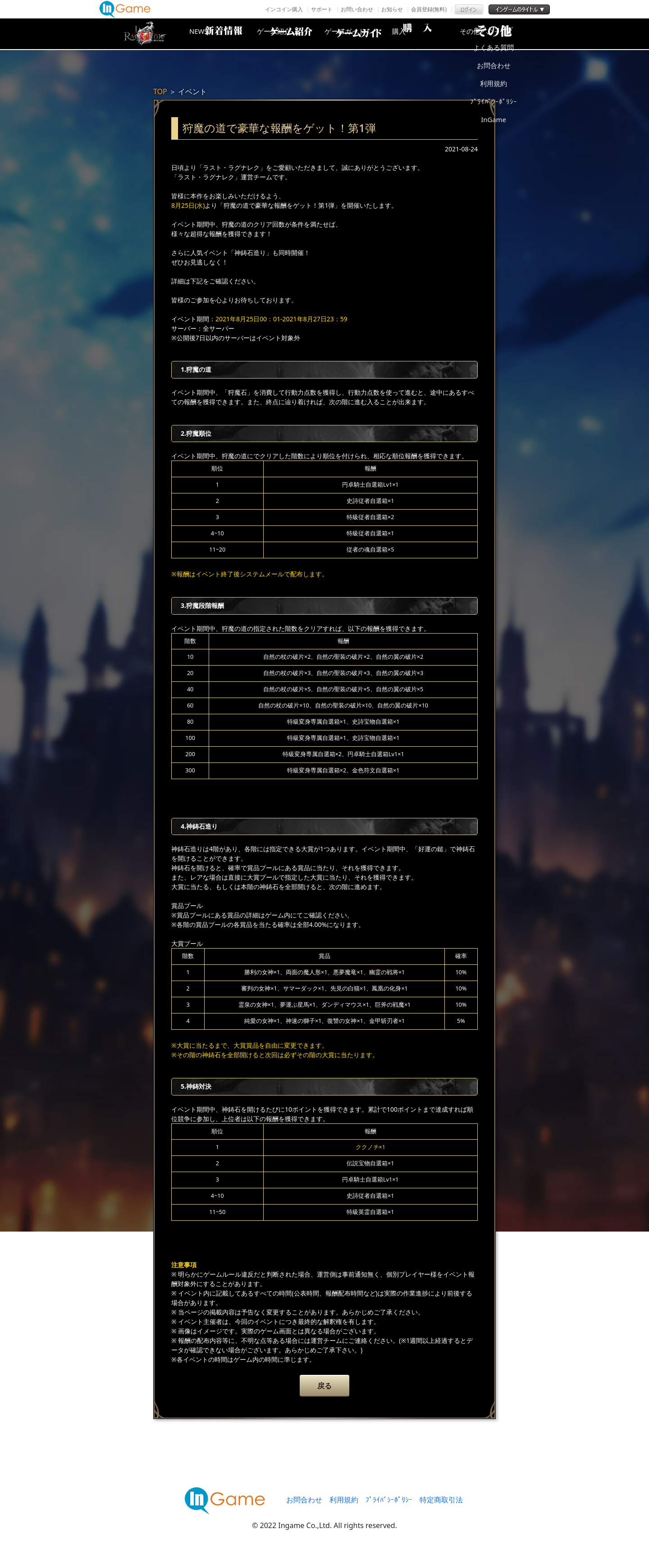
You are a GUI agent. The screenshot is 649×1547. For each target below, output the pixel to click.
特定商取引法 (441, 1500)
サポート (322, 9)
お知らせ (392, 9)
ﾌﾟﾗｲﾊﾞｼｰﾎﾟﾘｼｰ (389, 1500)
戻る (324, 1386)
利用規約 (343, 1500)
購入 (430, 33)
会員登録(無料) (429, 9)
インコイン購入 (284, 9)
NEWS (214, 33)
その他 (502, 33)
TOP (160, 91)
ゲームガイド (358, 33)
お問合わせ (304, 1500)
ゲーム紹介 (286, 33)
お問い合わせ (357, 9)
